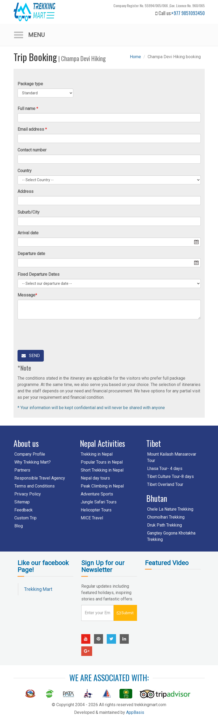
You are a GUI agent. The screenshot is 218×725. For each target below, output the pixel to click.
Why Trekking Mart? (32, 462)
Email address (31, 129)
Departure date (31, 253)
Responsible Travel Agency (39, 478)
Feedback (23, 509)
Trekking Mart (38, 589)
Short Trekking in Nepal (102, 470)
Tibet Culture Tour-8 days (170, 476)
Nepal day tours (95, 478)
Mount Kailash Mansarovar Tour (171, 457)
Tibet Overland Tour (165, 484)
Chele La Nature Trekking (170, 509)
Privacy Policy (27, 494)
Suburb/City (29, 212)
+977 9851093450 (188, 13)
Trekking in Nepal (97, 454)
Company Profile (29, 454)
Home (135, 56)
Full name (26, 108)
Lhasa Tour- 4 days (164, 468)
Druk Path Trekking (164, 525)
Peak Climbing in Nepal (102, 486)
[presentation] (58, 333)
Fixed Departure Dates (38, 274)
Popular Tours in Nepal (102, 462)
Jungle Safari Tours (99, 501)
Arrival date (28, 232)
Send (31, 355)
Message (26, 295)
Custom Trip (25, 517)
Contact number (32, 149)
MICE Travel (92, 517)
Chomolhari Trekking (166, 517)
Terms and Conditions (34, 486)
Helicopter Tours (96, 509)
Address (25, 191)
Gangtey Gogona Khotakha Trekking (171, 536)
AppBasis (135, 712)
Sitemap (22, 501)
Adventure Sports (97, 494)
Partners (22, 470)
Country (25, 170)
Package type (30, 83)
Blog (18, 525)
